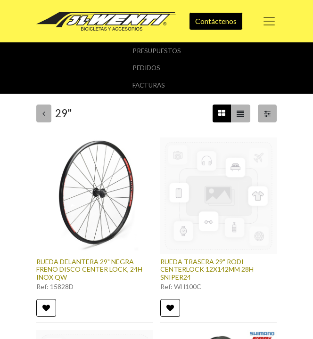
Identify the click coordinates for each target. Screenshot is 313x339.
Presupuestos (156, 51)
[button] (46, 308)
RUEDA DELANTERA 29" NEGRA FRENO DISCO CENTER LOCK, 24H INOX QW (89, 270)
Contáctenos (216, 20)
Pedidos (146, 68)
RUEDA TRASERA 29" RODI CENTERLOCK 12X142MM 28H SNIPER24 (207, 270)
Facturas (148, 85)
